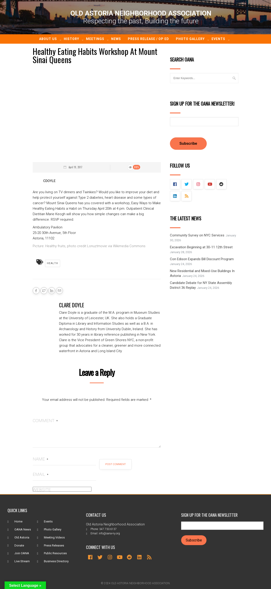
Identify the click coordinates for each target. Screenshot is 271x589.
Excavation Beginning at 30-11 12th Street (201, 247)
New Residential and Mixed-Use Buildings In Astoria (202, 273)
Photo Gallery (190, 39)
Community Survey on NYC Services (197, 235)
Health (52, 263)
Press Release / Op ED (148, 39)
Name (40, 459)
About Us (48, 39)
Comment (45, 420)
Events (218, 39)
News (116, 39)
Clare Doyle (71, 305)
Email (40, 474)
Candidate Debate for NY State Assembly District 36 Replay (201, 285)
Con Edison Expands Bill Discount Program (202, 259)
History (71, 39)
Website (42, 489)
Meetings (95, 39)
